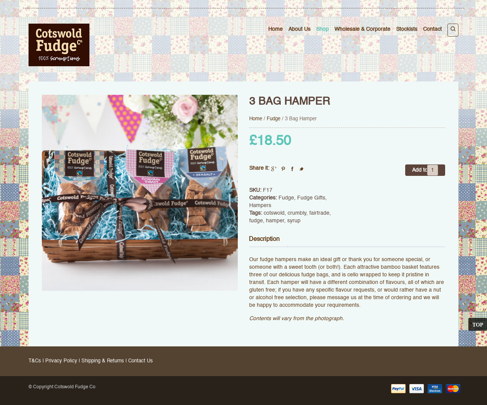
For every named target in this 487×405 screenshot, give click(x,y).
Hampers (260, 205)
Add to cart (425, 170)
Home (275, 29)
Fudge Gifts (311, 198)
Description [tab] (264, 239)
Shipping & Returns (102, 361)
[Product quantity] (432, 170)
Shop (322, 29)
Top (477, 324)
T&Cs (35, 361)
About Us (299, 29)
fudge (256, 220)
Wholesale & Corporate (362, 29)
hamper (275, 220)
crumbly (297, 213)
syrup (294, 220)
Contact (432, 29)
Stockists (406, 29)
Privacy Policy (61, 361)
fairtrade (319, 213)
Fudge (273, 118)
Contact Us (140, 361)
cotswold (274, 213)
